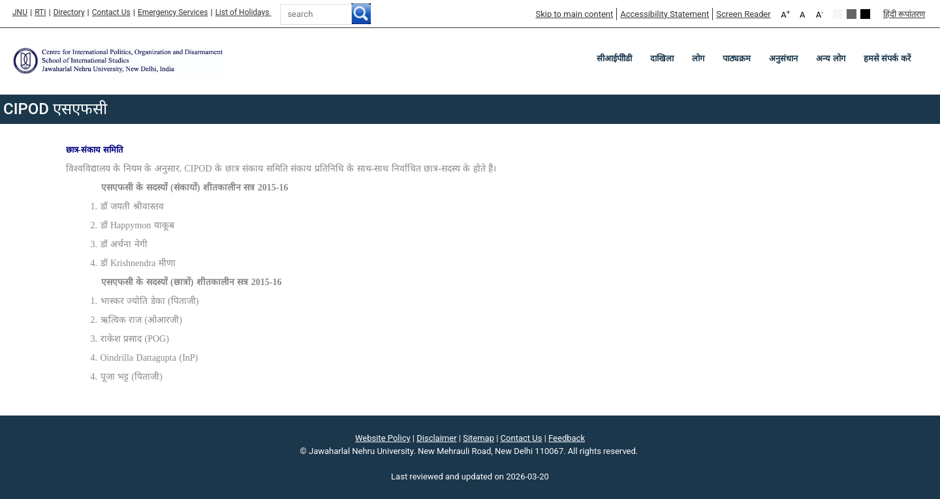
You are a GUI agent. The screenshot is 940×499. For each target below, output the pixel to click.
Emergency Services (173, 12)
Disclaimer (436, 438)
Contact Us (111, 12)
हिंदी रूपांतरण (904, 14)
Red (865, 14)
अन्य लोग (830, 58)
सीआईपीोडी (614, 58)
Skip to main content (574, 14)
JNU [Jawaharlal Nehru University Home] (19, 12)
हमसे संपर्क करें (887, 58)
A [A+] (785, 14)
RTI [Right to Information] (40, 12)
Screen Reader (743, 14)
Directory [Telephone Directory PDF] (69, 12)
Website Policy (383, 438)
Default (838, 14)
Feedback (566, 438)
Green (851, 14)
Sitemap (478, 438)
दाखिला (662, 58)
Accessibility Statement (664, 14)
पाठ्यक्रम (737, 58)
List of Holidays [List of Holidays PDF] (243, 12)
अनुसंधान (783, 58)
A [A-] (819, 14)
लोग (698, 58)
